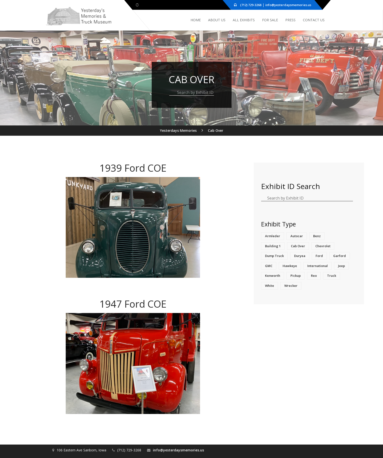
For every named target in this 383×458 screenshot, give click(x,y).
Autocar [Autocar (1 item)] (296, 236)
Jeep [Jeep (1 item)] (341, 266)
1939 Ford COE (132, 168)
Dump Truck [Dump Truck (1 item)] (274, 256)
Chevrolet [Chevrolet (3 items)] (322, 246)
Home (196, 20)
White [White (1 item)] (269, 285)
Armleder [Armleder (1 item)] (272, 236)
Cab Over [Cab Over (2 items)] (298, 246)
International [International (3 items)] (317, 266)
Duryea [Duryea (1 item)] (299, 256)
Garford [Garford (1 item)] (339, 256)
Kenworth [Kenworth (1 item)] (272, 275)
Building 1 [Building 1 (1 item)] (273, 246)
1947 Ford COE (132, 304)
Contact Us (314, 20)
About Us (216, 20)
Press (290, 20)
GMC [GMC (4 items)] (268, 266)
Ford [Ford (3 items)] (319, 256)
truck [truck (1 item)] (331, 275)
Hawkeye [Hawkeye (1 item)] (290, 266)
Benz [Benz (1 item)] (317, 236)
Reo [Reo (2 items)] (314, 275)
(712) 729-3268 (250, 5)
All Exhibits (244, 20)
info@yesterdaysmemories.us (288, 5)
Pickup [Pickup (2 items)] (295, 275)
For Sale (270, 20)
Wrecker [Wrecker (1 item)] (291, 285)
